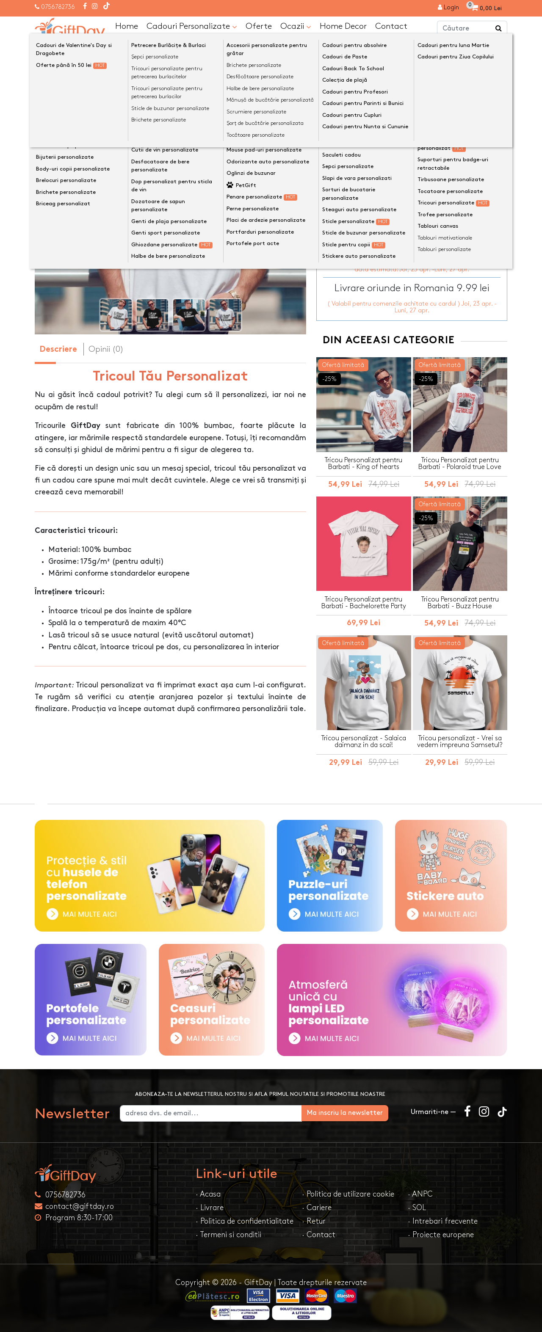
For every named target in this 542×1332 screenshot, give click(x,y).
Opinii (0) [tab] (106, 349)
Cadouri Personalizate (192, 26)
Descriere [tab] (58, 350)
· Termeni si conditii (228, 1234)
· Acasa (208, 1193)
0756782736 (58, 7)
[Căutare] (498, 29)
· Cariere (317, 1207)
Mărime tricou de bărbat (362, 147)
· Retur (314, 1220)
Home (126, 26)
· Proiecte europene (441, 1234)
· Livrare (210, 1207)
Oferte (259, 26)
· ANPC (420, 1193)
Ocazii (295, 26)
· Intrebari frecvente (443, 1220)
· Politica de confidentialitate (244, 1220)
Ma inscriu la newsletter (357, 1112)
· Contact (318, 1234)
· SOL (417, 1207)
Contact (391, 26)
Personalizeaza (415, 189)
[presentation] (55, 200)
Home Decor (343, 26)
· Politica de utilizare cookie (348, 1193)
